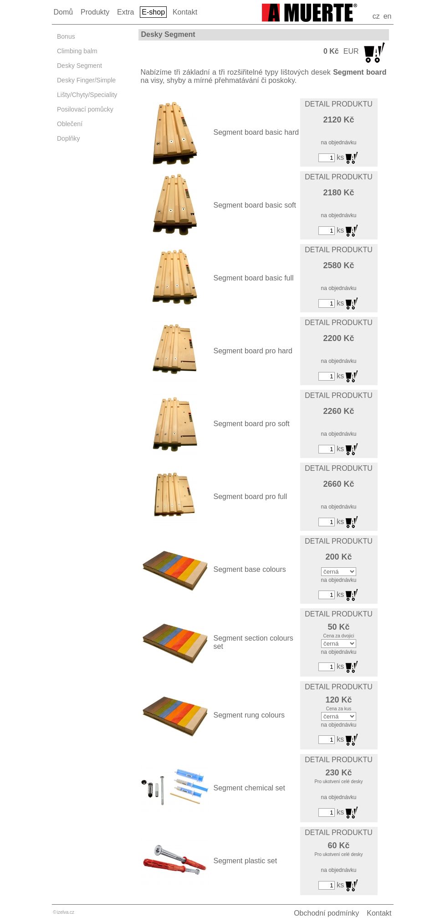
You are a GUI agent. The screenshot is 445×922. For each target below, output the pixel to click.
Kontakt (185, 12)
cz (376, 16)
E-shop (153, 12)
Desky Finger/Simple (86, 80)
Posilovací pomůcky (85, 109)
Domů (63, 12)
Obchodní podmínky (326, 913)
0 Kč (331, 51)
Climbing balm (77, 51)
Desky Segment (79, 65)
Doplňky (68, 138)
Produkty (95, 12)
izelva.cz (65, 912)
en (388, 16)
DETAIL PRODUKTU (338, 104)
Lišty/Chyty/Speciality (87, 94)
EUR (351, 51)
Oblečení (69, 123)
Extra (125, 12)
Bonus (66, 36)
